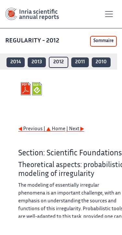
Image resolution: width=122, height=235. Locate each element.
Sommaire (103, 41)
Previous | (32, 129)
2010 (101, 62)
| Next (75, 129)
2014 (15, 62)
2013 (37, 62)
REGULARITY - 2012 (33, 41)
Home (55, 129)
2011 (80, 62)
